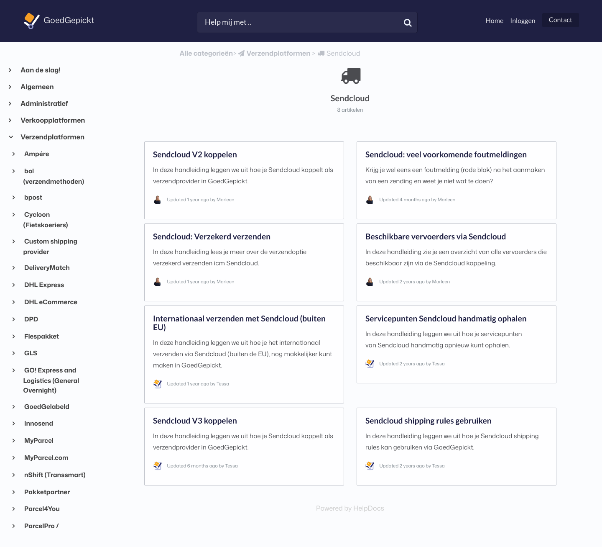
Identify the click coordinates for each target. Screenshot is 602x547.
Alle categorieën (206, 53)
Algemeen (37, 87)
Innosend (38, 423)
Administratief (44, 103)
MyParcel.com (46, 457)
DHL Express (43, 284)
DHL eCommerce (50, 301)
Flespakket (41, 336)
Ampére (36, 153)
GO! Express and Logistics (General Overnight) (51, 380)
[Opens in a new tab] (350, 508)
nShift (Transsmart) (54, 474)
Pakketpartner (46, 491)
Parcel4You (41, 508)
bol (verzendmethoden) (53, 176)
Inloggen (522, 21)
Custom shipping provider (50, 246)
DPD (30, 319)
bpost (32, 197)
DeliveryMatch (46, 267)
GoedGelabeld (46, 406)
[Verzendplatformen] (273, 53)
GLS (30, 352)
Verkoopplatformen (52, 120)
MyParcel (38, 440)
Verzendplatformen (52, 137)
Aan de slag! (40, 70)
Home (495, 21)
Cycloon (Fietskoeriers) (45, 219)
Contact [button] (560, 20)
